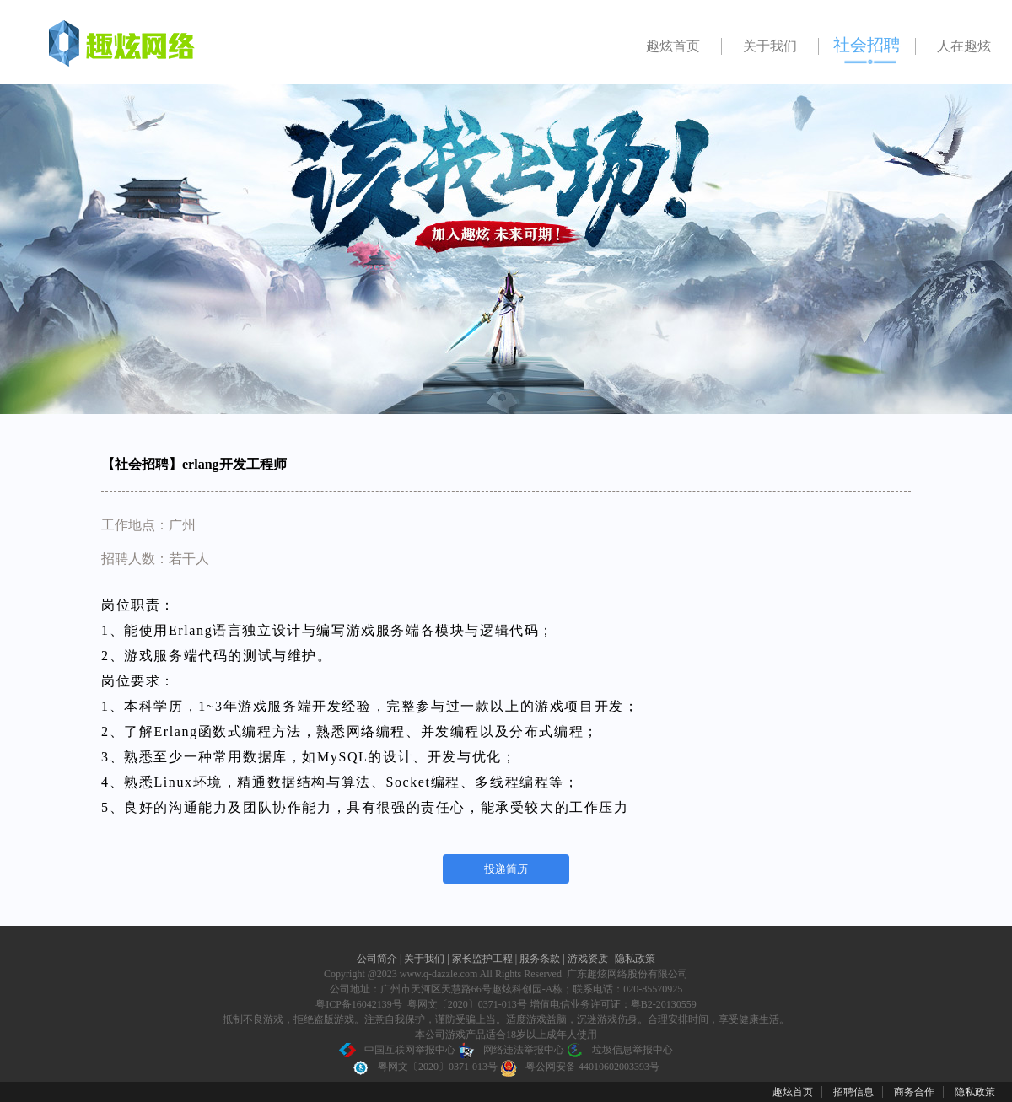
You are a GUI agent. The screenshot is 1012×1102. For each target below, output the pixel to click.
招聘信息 (853, 1092)
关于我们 (770, 46)
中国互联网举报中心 (397, 1050)
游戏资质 (589, 959)
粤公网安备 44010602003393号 (579, 1066)
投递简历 (506, 869)
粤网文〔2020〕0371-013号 (425, 1066)
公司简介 (378, 959)
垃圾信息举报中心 (620, 1050)
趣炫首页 (673, 46)
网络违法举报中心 (511, 1050)
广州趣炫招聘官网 (109, 46)
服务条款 (541, 959)
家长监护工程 (483, 959)
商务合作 (914, 1092)
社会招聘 (867, 44)
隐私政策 (635, 959)
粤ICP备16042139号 (358, 1004)
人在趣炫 (964, 46)
